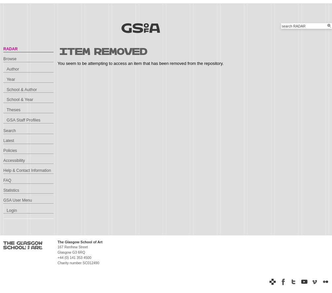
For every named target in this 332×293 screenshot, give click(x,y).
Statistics (11, 190)
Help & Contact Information (27, 170)
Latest (8, 140)
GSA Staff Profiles (23, 120)
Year (11, 79)
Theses (14, 109)
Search (9, 130)
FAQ (7, 180)
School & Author (22, 89)
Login (12, 210)
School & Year (20, 99)
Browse (10, 59)
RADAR (10, 49)
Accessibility (14, 160)
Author (13, 69)
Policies (10, 150)
